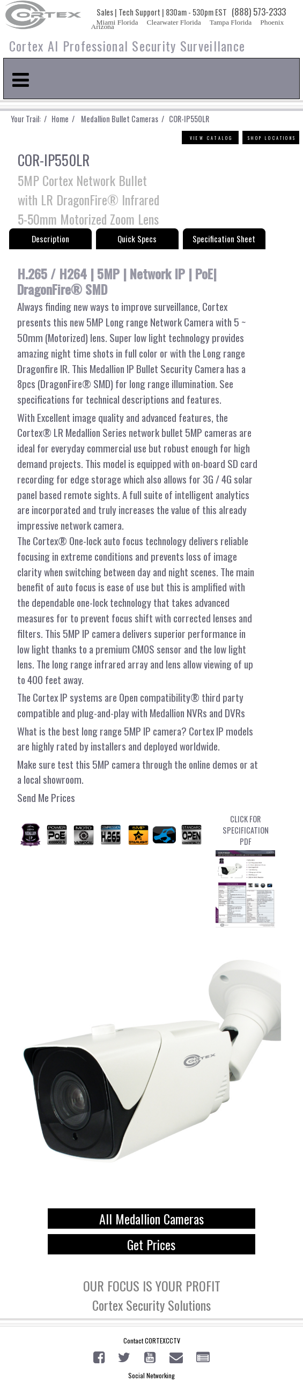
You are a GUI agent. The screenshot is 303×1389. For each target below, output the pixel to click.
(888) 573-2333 (259, 11)
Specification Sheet (224, 238)
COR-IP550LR (188, 118)
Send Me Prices (46, 797)
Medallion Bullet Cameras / (121, 118)
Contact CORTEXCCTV (151, 1340)
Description (50, 238)
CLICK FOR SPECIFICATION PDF (245, 870)
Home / (65, 118)
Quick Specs (137, 238)
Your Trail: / (31, 118)
